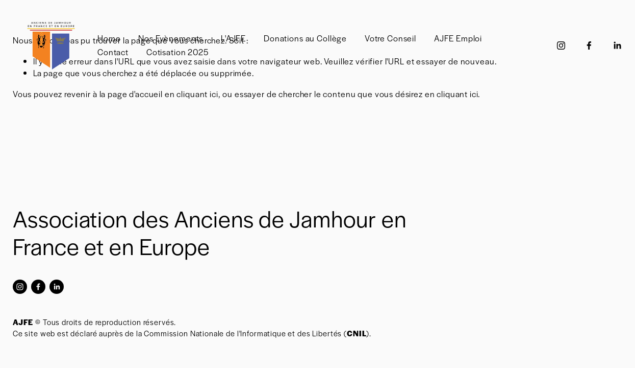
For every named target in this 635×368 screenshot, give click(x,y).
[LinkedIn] (617, 45)
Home (108, 38)
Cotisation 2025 (177, 52)
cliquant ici (197, 94)
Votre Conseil (390, 38)
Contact (113, 52)
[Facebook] (589, 45)
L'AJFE (233, 38)
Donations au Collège (305, 38)
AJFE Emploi (458, 38)
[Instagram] (561, 45)
